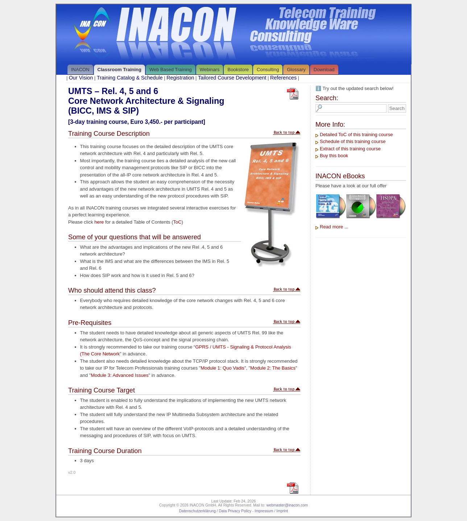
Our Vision (81, 78)
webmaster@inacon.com (287, 505)
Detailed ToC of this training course (356, 134)
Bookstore (238, 69)
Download (324, 69)
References (283, 78)
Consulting (268, 69)
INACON (80, 69)
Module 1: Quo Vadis (222, 368)
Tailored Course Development (232, 78)
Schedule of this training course (352, 141)
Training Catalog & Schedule (129, 78)
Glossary (296, 69)
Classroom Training (119, 69)
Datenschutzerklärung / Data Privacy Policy (215, 511)
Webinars (210, 69)
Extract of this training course (350, 148)
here (99, 222)
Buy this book (334, 155)
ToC (177, 222)
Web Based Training (170, 69)
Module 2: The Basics (273, 368)
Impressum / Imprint (271, 511)
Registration (180, 78)
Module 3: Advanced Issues (119, 375)
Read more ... (334, 226)
